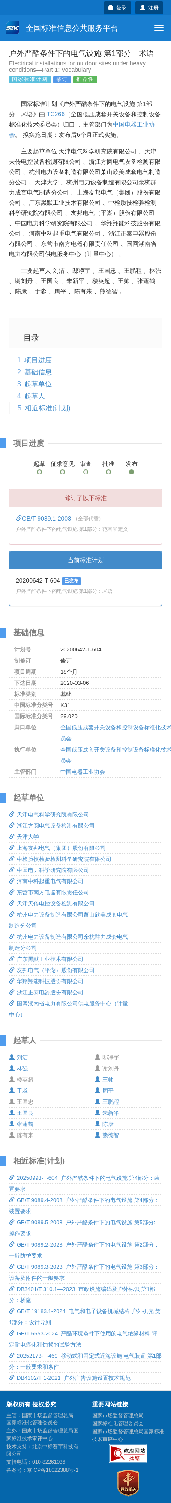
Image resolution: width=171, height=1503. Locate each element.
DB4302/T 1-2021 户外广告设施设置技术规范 (70, 1378)
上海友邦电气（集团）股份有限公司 (57, 848)
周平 (104, 1090)
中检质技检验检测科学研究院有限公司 (60, 859)
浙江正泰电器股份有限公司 (46, 992)
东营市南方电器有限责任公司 (49, 892)
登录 (117, 8)
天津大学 (24, 837)
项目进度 (38, 360)
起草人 (34, 396)
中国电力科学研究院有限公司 (49, 870)
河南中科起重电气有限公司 (46, 881)
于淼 (18, 1090)
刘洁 (18, 1057)
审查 (86, 463)
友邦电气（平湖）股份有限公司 (52, 970)
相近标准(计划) (48, 408)
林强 (18, 1068)
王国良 (21, 1113)
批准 (108, 463)
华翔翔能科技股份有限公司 (46, 981)
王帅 (104, 1079)
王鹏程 (107, 1102)
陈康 (104, 1124)
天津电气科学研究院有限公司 (49, 814)
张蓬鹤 (21, 1124)
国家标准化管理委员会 (118, 1423)
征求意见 (63, 463)
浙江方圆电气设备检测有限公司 (52, 825)
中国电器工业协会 (82, 772)
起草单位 (38, 384)
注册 (149, 8)
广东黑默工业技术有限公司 (46, 959)
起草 (39, 463)
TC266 (56, 114)
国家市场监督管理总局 (118, 1415)
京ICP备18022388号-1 (52, 1470)
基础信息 (38, 372)
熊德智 (107, 1135)
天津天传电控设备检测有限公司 (52, 903)
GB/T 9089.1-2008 (44, 518)
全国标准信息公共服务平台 (62, 27)
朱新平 (107, 1113)
